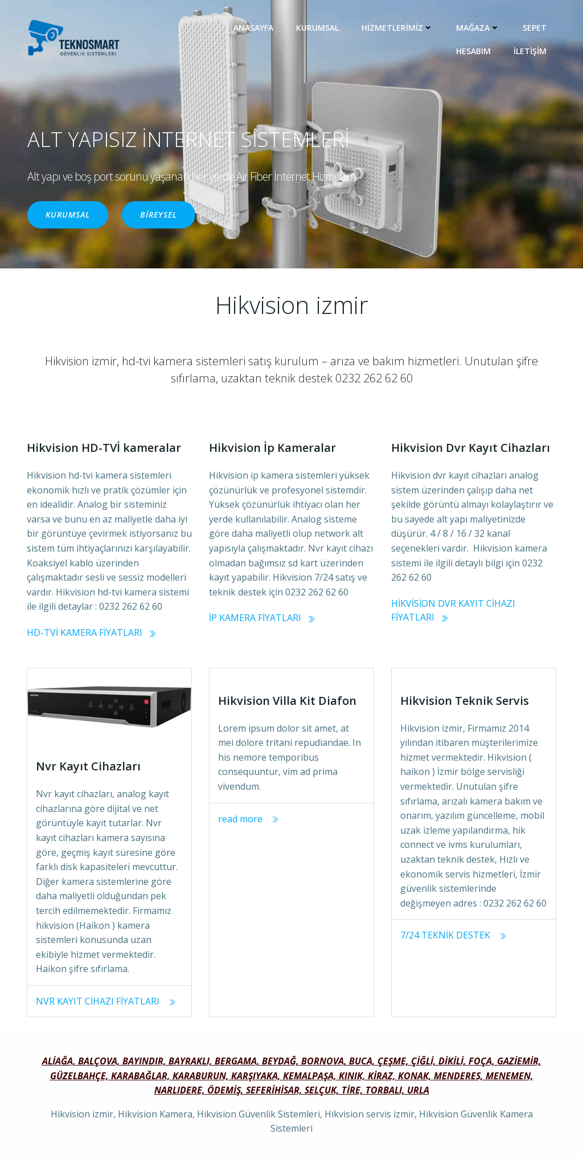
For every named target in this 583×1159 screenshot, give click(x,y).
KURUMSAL (317, 27)
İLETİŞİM (530, 51)
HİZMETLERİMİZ (397, 27)
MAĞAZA (478, 27)
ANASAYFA (253, 27)
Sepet (535, 27)
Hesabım (473, 51)
